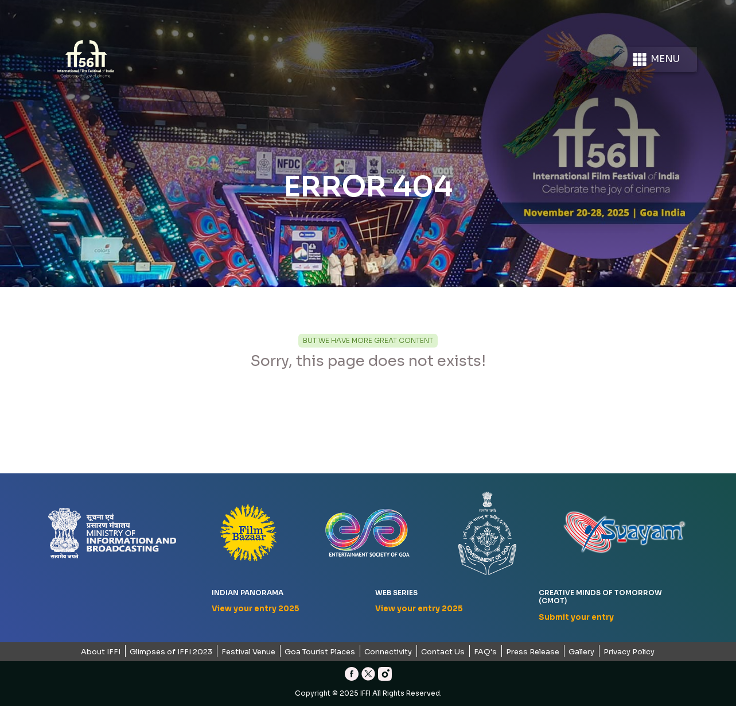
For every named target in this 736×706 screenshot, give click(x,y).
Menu (655, 59)
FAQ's (485, 652)
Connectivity (388, 652)
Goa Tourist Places (320, 652)
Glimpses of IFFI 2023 (171, 652)
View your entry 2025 (255, 609)
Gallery (581, 652)
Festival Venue (248, 652)
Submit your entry (576, 617)
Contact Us (443, 652)
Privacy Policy (629, 652)
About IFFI (100, 652)
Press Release (532, 652)
